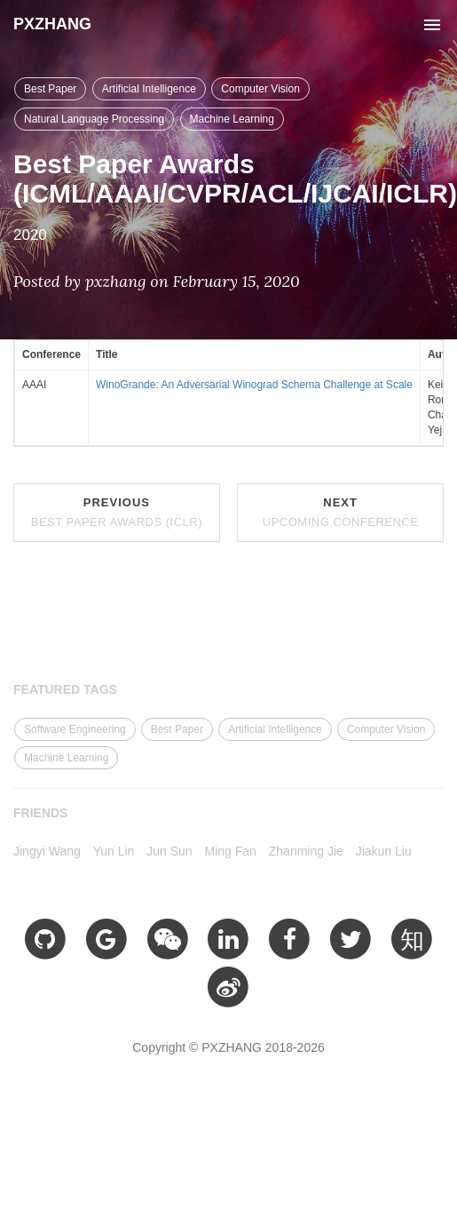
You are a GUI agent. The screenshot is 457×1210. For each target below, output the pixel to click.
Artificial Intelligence (149, 89)
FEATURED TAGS (65, 689)
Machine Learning (232, 119)
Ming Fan (230, 851)
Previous (116, 512)
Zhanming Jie (306, 851)
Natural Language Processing (94, 119)
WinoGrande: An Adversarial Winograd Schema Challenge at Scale (254, 384)
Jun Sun (169, 851)
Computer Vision (260, 89)
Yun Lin (114, 851)
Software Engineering (75, 729)
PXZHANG (52, 24)
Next (341, 512)
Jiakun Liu (384, 851)
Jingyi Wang (47, 851)
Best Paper (50, 89)
